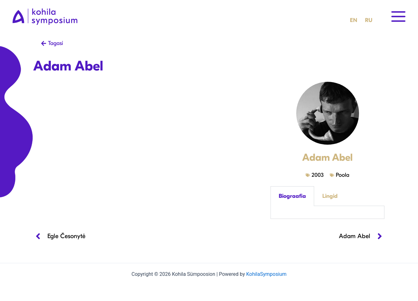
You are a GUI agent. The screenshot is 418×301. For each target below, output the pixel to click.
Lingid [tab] (330, 196)
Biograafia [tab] (292, 196)
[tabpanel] (327, 212)
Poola (342, 175)
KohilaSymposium (266, 274)
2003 (318, 175)
